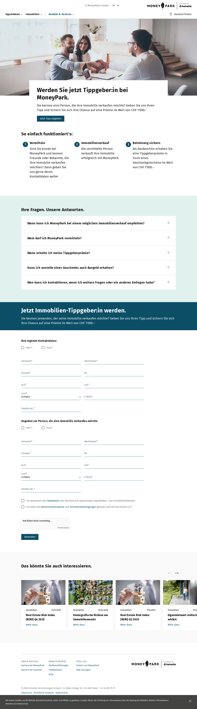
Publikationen (55, 670)
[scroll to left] (171, 573)
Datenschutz (62, 692)
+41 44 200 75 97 (107, 688)
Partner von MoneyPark (87, 665)
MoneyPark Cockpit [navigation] (97, 5)
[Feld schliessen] (190, 701)
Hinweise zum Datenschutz (17, 704)
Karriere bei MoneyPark (32, 665)
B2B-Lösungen (83, 670)
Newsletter (53, 500)
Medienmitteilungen (58, 665)
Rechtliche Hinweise (44, 692)
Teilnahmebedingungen (83, 506)
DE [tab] (113, 5)
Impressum (26, 692)
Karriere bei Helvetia (31, 670)
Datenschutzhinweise (52, 506)
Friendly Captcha (63, 528)
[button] (98, 223)
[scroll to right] (178, 573)
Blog (51, 674)
